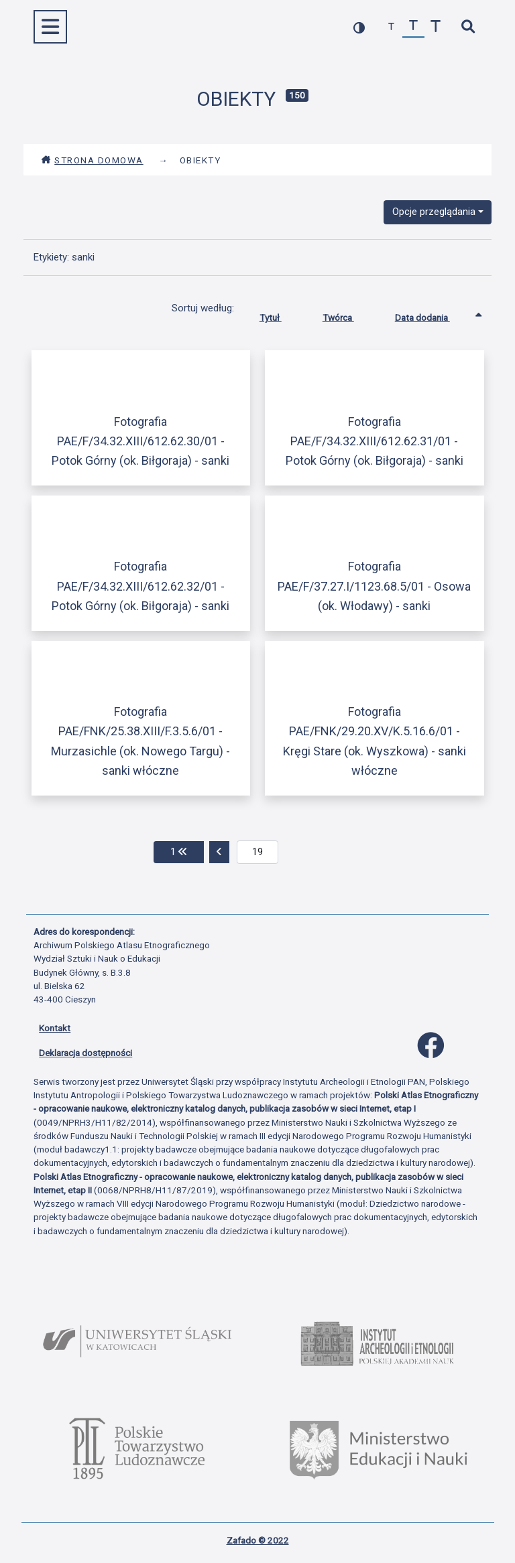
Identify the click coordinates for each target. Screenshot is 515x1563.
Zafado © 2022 (258, 1540)
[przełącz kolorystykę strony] (359, 27)
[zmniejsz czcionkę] (391, 27)
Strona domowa (92, 160)
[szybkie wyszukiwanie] (468, 27)
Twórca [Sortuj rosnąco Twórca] (348, 315)
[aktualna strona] (258, 852)
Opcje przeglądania (433, 212)
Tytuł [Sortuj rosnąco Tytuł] (281, 315)
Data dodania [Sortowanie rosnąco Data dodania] (432, 315)
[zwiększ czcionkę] (435, 27)
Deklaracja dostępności (85, 1052)
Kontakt (54, 1028)
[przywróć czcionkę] (413, 27)
